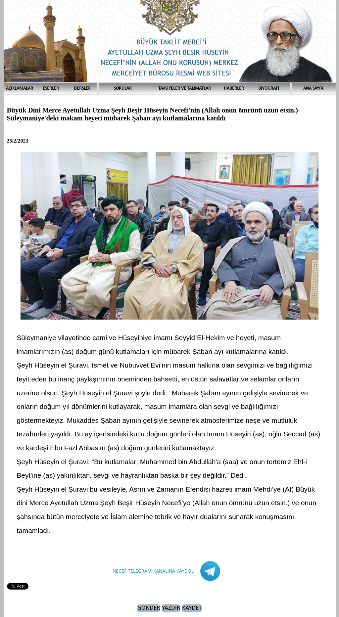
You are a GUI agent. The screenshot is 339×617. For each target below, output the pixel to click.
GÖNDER (148, 608)
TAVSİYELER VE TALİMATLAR (184, 88)
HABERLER (234, 88)
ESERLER (51, 88)
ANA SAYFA (313, 88)
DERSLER (82, 88)
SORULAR (123, 88)
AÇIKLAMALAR (19, 88)
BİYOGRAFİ (268, 88)
